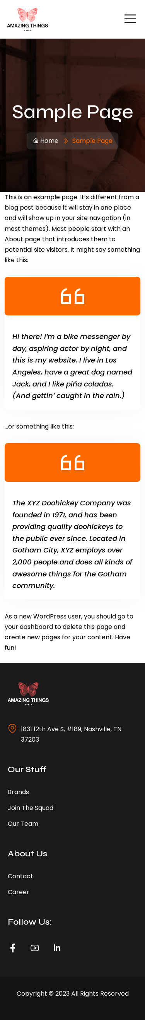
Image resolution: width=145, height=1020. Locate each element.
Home (45, 140)
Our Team (23, 823)
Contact (20, 876)
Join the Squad (30, 807)
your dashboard (29, 626)
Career (18, 892)
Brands (18, 792)
